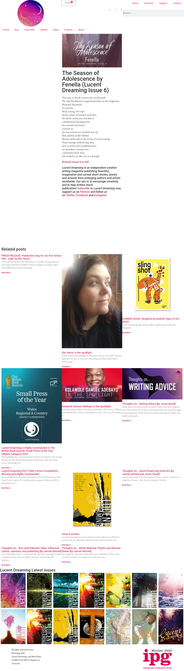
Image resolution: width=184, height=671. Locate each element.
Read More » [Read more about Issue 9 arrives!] (66, 545)
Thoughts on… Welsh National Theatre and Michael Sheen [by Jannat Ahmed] (91, 550)
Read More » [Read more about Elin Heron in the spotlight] (66, 367)
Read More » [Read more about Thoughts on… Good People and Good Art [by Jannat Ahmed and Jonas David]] (127, 485)
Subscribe (29, 29)
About (135, 3)
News (81, 29)
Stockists (149, 3)
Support (163, 3)
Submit (43, 29)
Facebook (82, 195)
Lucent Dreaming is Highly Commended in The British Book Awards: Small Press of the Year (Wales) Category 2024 (28, 450)
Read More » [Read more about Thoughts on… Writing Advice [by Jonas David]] (127, 421)
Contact (177, 3)
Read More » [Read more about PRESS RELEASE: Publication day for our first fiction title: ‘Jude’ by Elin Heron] (6, 273)
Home (6, 29)
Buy (17, 29)
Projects (68, 29)
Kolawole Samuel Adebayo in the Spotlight (86, 406)
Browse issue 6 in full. (75, 162)
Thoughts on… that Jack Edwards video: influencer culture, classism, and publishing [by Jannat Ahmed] (31, 550)
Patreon (85, 191)
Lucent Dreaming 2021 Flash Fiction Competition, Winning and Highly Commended (30, 472)
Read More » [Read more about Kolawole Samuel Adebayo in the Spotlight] (66, 420)
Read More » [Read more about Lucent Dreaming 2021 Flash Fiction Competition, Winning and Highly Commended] (6, 488)
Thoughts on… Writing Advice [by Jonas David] (149, 403)
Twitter (70, 195)
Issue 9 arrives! (70, 533)
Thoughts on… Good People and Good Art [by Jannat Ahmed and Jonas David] (148, 472)
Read (56, 29)
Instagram (100, 195)
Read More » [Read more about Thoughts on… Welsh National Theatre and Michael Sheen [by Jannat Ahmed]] (66, 562)
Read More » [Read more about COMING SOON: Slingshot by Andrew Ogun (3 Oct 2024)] (127, 333)
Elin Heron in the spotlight (77, 352)
